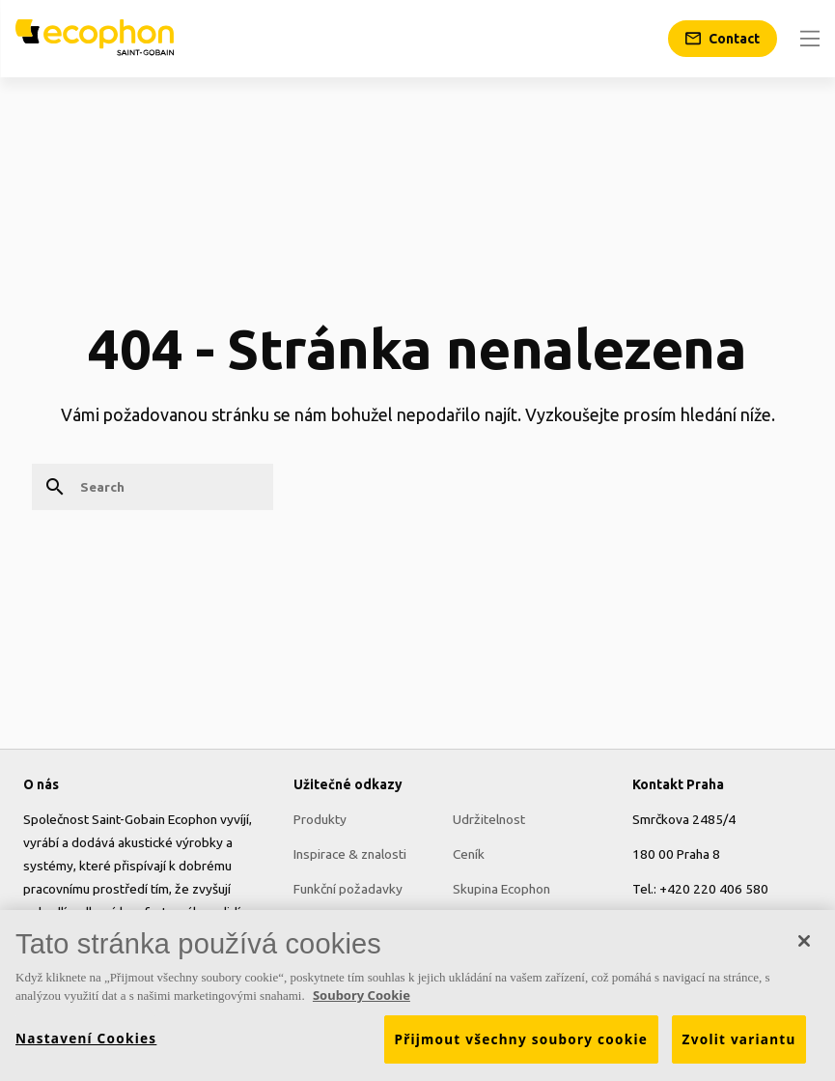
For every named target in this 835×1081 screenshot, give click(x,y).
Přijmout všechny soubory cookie (522, 1045)
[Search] (152, 487)
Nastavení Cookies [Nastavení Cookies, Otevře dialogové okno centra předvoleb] (85, 1044)
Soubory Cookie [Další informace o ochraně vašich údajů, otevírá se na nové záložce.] (361, 1001)
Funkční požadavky (348, 888)
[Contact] (722, 38)
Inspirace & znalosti (349, 854)
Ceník (469, 854)
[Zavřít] (804, 946)
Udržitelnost (489, 819)
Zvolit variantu (739, 1045)
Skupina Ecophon (501, 888)
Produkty (320, 819)
